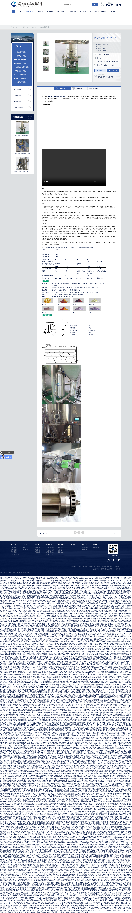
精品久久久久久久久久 (54, 785)
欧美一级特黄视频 (48, 798)
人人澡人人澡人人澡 (41, 753)
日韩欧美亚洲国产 (102, 625)
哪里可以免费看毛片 (22, 783)
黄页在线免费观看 (116, 626)
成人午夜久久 (115, 587)
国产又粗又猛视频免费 (59, 762)
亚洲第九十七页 (42, 628)
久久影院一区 (127, 729)
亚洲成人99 (8, 790)
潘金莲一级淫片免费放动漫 (106, 892)
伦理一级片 (112, 727)
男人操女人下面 (94, 722)
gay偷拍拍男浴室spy (36, 577)
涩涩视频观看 (116, 732)
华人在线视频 (38, 579)
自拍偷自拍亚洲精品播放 (40, 691)
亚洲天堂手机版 (110, 777)
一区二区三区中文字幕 (24, 679)
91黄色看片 (72, 876)
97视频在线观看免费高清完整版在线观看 (70, 816)
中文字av (46, 673)
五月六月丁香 (47, 582)
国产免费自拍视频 (62, 859)
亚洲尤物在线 (28, 669)
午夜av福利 (51, 717)
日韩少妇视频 (123, 866)
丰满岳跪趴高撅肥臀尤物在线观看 (51, 854)
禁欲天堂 (59, 712)
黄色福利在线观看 (45, 615)
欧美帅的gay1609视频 (11, 588)
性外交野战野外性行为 (74, 694)
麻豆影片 (82, 803)
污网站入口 (77, 615)
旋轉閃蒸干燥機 (20, 82)
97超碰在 (93, 587)
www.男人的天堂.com (100, 907)
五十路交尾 (90, 907)
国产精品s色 (76, 847)
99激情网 (72, 814)
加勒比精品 (5, 715)
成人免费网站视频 (123, 600)
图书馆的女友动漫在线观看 (102, 648)
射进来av (69, 750)
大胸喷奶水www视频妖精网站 (114, 755)
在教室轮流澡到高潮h (50, 598)
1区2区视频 (77, 593)
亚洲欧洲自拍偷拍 (75, 626)
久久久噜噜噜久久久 (96, 699)
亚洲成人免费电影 (101, 890)
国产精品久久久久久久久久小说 (27, 625)
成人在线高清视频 (62, 821)
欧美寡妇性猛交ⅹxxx (81, 671)
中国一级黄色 (98, 740)
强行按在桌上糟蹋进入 (66, 663)
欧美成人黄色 (4, 724)
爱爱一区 (10, 748)
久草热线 (58, 697)
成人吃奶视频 (77, 625)
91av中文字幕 (85, 587)
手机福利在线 (10, 752)
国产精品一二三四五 (108, 851)
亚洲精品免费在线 (124, 844)
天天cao (28, 856)
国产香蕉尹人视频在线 (78, 704)
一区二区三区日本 (65, 679)
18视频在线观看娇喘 (35, 722)
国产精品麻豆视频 (62, 793)
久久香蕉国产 (38, 841)
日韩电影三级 (120, 895)
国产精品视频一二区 (123, 663)
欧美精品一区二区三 (47, 852)
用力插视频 (82, 674)
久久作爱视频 (33, 828)
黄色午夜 (55, 838)
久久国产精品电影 (23, 585)
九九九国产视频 (113, 669)
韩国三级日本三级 (51, 829)
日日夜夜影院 (15, 618)
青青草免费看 (16, 638)
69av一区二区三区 (25, 752)
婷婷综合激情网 (50, 712)
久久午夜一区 (30, 871)
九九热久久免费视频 (93, 663)
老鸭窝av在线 (32, 810)
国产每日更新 (81, 661)
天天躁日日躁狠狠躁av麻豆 (116, 625)
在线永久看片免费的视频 (83, 621)
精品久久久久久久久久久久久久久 (113, 580)
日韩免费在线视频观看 (35, 884)
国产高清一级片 (9, 669)
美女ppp (109, 739)
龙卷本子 (114, 722)
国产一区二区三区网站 (120, 664)
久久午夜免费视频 (117, 615)
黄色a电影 (14, 654)
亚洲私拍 (124, 734)
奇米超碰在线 (54, 678)
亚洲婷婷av (98, 643)
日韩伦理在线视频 (20, 871)
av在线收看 (8, 638)
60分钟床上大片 (23, 595)
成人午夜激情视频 (82, 874)
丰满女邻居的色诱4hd (115, 823)
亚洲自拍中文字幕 (31, 602)
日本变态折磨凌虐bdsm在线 (80, 679)
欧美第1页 (23, 593)
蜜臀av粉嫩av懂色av (123, 793)
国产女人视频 (29, 824)
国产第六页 (114, 904)
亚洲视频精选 (22, 717)
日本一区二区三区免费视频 (87, 600)
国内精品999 (10, 701)
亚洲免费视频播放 (71, 661)
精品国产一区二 (4, 694)
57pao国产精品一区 (58, 592)
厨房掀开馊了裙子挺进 (68, 828)
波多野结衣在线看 (49, 734)
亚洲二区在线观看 (32, 656)
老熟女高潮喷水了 (10, 742)
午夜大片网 (89, 620)
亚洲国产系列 (124, 805)
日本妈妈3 (96, 902)
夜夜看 (47, 849)
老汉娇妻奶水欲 (40, 755)
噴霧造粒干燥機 (20, 71)
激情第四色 (59, 618)
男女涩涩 (98, 600)
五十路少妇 (90, 595)
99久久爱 (99, 744)
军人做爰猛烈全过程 (33, 608)
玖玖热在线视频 (113, 889)
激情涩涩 (11, 727)
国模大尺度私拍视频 (83, 638)
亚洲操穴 (29, 673)
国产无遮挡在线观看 (99, 777)
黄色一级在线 (40, 648)
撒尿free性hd (108, 772)
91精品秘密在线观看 (50, 694)
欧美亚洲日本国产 (78, 805)
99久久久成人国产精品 (121, 636)
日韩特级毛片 (46, 641)
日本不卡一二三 (42, 724)
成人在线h (87, 640)
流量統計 (103, 569)
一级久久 (71, 747)
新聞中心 (37, 544)
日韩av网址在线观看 (69, 862)
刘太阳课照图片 (22, 671)
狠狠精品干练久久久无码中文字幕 (116, 638)
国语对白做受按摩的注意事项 (43, 585)
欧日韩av (74, 707)
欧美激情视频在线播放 (69, 651)
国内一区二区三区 (44, 603)
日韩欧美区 (56, 659)
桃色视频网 (28, 697)
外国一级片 (77, 649)
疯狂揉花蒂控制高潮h (42, 864)
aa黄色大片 (94, 798)
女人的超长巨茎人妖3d (98, 590)
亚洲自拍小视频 (10, 612)
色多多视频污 (42, 664)
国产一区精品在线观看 (119, 588)
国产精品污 (57, 828)
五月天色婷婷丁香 (101, 616)
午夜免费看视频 (114, 866)
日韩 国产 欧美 (30, 626)
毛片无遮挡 (5, 610)
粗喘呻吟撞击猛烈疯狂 (45, 656)
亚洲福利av (56, 788)
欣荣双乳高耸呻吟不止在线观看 (110, 791)
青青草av (98, 752)
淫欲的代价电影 (123, 760)
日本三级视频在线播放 (21, 770)
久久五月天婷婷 (31, 715)
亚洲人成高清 (54, 849)
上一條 (45, 533)
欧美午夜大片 (4, 791)
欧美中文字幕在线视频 (22, 648)
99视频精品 (104, 734)
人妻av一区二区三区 (45, 727)
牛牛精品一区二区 (41, 580)
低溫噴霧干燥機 (20, 56)
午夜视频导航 (11, 663)
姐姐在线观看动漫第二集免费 (24, 645)
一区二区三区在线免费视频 (61, 790)
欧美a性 (90, 862)
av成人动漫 (52, 635)
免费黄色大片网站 (69, 740)
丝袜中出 (126, 709)
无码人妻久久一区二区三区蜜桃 (106, 583)
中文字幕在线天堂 (98, 839)
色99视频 (42, 631)
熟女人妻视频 (64, 633)
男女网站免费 (103, 753)
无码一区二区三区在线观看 (85, 889)
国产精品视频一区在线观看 (101, 800)
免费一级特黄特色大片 (11, 682)
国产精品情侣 (82, 849)
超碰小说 (54, 727)
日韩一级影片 (126, 640)
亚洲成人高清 (93, 659)
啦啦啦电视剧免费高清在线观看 (75, 636)
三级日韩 (48, 806)
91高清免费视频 (60, 689)
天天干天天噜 (33, 706)
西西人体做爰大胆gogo (121, 806)
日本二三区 (102, 638)
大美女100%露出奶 (37, 663)
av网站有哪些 (117, 897)
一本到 (30, 699)
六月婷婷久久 (115, 818)
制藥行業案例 (50, 547)
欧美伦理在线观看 (69, 641)
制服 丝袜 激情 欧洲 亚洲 (26, 646)
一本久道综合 (111, 635)
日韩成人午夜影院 (49, 687)
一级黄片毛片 (124, 678)
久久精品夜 (82, 654)
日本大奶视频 (67, 796)
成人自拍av (73, 653)
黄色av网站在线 (125, 671)
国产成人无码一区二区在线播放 (48, 740)
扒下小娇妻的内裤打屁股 (36, 687)
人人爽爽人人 (52, 653)
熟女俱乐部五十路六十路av (18, 610)
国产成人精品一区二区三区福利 (118, 747)
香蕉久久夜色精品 (68, 857)
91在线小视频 (83, 717)
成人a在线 (21, 796)
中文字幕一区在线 (89, 752)
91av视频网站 (64, 869)
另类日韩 (123, 607)
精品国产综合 (28, 711)
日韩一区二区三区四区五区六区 (93, 811)
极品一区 (54, 615)
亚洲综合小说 (17, 577)
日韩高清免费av (120, 691)
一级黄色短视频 (118, 714)
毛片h (74, 844)
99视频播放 (90, 852)
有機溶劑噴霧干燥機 (22, 67)
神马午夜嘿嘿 (112, 673)
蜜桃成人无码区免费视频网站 (13, 583)
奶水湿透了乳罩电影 (36, 582)
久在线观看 (76, 678)
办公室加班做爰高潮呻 (18, 786)
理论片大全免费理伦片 (91, 636)
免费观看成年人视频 (42, 626)
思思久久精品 (55, 663)
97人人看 (58, 579)
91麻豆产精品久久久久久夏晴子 (37, 909)
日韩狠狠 (33, 791)
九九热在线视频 (57, 682)
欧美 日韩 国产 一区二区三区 (87, 588)
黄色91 (84, 649)
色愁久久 (84, 656)
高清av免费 (88, 864)
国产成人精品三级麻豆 (38, 773)
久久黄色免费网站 (50, 826)
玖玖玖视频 (99, 580)
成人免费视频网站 (87, 904)
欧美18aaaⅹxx (100, 849)
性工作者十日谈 (93, 806)
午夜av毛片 (56, 852)
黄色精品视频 (4, 909)
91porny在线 (71, 691)
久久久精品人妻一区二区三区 (20, 633)
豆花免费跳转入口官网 (103, 681)
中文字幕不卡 (108, 786)
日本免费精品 (66, 890)
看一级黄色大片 (83, 712)
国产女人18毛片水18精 (76, 582)
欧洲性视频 (45, 905)
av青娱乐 (84, 790)
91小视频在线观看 (28, 839)
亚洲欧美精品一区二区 (58, 834)
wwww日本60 (102, 884)
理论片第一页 (46, 593)
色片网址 (56, 895)
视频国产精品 (77, 786)
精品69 (57, 811)
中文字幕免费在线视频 (96, 786)
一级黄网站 (88, 613)
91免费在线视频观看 (27, 790)
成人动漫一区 (67, 813)
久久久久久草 (54, 645)
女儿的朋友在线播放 (71, 668)
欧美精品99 (16, 593)
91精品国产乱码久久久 (12, 687)
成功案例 (49, 544)
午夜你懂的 (74, 849)
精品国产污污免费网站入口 (45, 828)
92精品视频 (112, 785)
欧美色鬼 (99, 783)
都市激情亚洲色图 (106, 745)
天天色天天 (23, 909)
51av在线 (109, 597)
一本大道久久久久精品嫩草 (110, 725)
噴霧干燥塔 (63, 96)
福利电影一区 (18, 861)
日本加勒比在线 (118, 577)
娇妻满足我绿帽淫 (23, 603)
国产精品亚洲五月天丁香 (33, 862)
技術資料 (84, 549)
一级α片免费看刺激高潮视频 (81, 725)
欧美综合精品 (86, 887)
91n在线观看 (61, 636)
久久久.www (82, 798)
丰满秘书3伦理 (68, 897)
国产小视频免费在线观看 (16, 843)
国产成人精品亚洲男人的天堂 (117, 828)
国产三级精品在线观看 (114, 734)
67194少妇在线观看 (21, 620)
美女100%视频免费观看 (78, 676)
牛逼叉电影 (23, 607)
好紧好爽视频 (39, 694)
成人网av (61, 740)
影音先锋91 (3, 671)
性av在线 (99, 711)
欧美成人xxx (61, 654)
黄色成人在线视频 (21, 623)
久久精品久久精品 (124, 597)
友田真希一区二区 (77, 739)
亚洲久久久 (71, 808)
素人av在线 (115, 585)
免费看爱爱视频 (103, 669)
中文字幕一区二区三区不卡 (33, 742)
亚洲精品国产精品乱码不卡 (8, 874)
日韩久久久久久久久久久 (9, 722)
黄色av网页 (44, 587)
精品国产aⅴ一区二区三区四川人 (49, 621)
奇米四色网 (116, 719)
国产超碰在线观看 (75, 595)
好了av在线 (114, 681)
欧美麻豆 (35, 872)
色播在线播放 (52, 735)
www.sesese (21, 602)
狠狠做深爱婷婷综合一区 (23, 663)
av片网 (8, 905)
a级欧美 (53, 602)
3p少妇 (117, 844)
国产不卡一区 (67, 735)
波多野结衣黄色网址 (6, 704)
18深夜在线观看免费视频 (119, 668)
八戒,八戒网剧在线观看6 (67, 720)
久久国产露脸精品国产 (117, 608)
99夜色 (78, 602)
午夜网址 (100, 768)
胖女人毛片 (90, 729)
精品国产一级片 (9, 620)
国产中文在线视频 (45, 612)
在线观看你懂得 (42, 605)
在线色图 (97, 866)
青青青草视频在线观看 (105, 796)
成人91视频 (76, 803)
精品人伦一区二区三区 (66, 818)
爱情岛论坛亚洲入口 (29, 762)
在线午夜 (60, 757)
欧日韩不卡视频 (4, 785)
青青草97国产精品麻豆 (46, 720)
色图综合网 (23, 724)
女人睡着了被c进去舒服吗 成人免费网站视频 (24, 628)
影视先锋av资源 (47, 592)
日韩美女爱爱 (123, 902)
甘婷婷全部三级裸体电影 (73, 780)
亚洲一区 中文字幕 (125, 633)
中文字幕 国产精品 (86, 780)
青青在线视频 (15, 739)
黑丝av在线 (108, 590)
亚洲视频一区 (127, 773)
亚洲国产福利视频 (120, 763)
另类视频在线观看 (94, 651)
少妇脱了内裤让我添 (119, 595)
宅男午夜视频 (22, 712)
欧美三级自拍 (58, 616)
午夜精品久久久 (21, 816)
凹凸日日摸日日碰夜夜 (77, 580)
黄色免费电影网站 (17, 857)
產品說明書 (85, 547)
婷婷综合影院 (14, 814)
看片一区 (32, 648)
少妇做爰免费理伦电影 (92, 603)
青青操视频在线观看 (20, 757)
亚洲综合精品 (10, 907)
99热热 (102, 805)
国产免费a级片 (36, 638)
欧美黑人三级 (45, 666)
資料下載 (84, 544)
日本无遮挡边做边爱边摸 (119, 905)
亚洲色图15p (74, 824)
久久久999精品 (112, 715)
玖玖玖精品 (75, 796)
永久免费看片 (80, 613)
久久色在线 (34, 618)
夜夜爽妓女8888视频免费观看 (14, 711)
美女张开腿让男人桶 (35, 808)
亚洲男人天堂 (40, 616)
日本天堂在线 (22, 580)
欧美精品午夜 (50, 719)
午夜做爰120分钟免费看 (106, 714)
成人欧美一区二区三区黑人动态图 (108, 645)
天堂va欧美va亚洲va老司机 (69, 889)
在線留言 (96, 548)
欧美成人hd (21, 636)
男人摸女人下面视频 (87, 719)
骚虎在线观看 (111, 593)
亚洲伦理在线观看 (40, 757)
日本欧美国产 (57, 656)
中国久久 (64, 785)
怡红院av (7, 579)
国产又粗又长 (42, 706)
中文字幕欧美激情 (29, 780)
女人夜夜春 (91, 630)
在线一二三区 (112, 697)
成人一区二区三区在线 (31, 786)
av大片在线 (81, 838)
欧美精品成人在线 (12, 773)
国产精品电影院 (48, 790)
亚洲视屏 (51, 643)
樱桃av (66, 590)
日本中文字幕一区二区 (61, 747)
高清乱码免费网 (75, 912)
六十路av (108, 679)
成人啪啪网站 (28, 725)
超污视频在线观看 (68, 635)
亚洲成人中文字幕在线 (20, 616)
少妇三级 (36, 758)
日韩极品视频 (90, 704)
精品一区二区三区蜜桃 (11, 831)
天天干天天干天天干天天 (73, 684)
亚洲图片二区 (91, 656)
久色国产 (81, 579)
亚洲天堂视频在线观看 (52, 778)
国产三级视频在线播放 (43, 597)
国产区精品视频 (68, 757)
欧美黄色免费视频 (65, 907)
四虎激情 (73, 597)
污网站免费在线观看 (35, 838)
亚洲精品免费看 (36, 752)
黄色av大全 (125, 623)
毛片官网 (98, 673)
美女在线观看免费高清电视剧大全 (114, 768)
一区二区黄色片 (95, 689)
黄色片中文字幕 (58, 590)
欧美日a (36, 645)
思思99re (31, 585)
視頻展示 (72, 544)
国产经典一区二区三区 (45, 866)
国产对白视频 (99, 579)
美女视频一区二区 (79, 605)
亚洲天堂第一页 (93, 833)
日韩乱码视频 (123, 696)
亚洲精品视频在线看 (87, 885)
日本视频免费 (96, 694)
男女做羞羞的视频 (63, 800)
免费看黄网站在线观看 (31, 801)
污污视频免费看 (31, 654)
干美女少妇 (47, 661)
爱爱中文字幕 (58, 795)
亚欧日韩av (60, 910)
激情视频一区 (108, 897)
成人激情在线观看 (32, 600)
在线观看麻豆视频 (24, 747)
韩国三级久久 (96, 780)
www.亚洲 (102, 712)
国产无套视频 (55, 669)
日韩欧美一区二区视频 (74, 806)
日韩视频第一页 (37, 592)
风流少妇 (10, 834)
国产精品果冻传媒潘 (125, 590)
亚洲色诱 (11, 775)
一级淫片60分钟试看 (119, 831)
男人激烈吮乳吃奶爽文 (39, 892)
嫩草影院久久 (92, 783)
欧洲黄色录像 (66, 640)
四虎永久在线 (82, 729)
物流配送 (60, 549)
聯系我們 (96, 544)
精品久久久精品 (105, 651)
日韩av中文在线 (22, 630)
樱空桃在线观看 (47, 682)
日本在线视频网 (91, 890)
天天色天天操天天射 (67, 593)
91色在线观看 (88, 686)
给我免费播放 (123, 587)
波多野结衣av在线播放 (107, 763)
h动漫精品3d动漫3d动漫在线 (53, 857)
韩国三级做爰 (18, 834)
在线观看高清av (95, 887)
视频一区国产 (42, 630)
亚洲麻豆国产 (128, 615)
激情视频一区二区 (53, 583)
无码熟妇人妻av (52, 767)
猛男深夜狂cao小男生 (91, 768)
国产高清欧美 (88, 757)
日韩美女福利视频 (61, 687)
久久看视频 (93, 681)
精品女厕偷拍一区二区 (39, 834)
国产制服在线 (39, 598)
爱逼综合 (98, 608)
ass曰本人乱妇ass (14, 909)
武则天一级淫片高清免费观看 (13, 800)
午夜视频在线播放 (55, 752)
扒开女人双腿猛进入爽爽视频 (15, 689)
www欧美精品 (11, 648)
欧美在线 (108, 824)
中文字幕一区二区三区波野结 (34, 836)
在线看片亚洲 (104, 760)
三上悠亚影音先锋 (32, 671)
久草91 (9, 618)
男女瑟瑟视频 (62, 843)
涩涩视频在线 (107, 882)
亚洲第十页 (112, 735)
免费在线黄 (33, 664)
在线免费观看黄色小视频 (53, 664)
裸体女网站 (76, 618)
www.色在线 (60, 755)
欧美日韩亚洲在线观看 (100, 719)
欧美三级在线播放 (41, 583)
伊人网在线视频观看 (53, 580)
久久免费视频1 (121, 861)
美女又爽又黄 (83, 826)
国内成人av (37, 651)
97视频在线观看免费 (22, 884)
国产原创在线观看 (100, 795)
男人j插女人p (16, 851)
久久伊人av (124, 801)
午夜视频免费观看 (32, 778)
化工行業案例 (50, 551)
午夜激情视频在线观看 (26, 704)
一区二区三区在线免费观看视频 (19, 587)
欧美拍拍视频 (58, 813)
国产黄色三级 (83, 630)
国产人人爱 (60, 722)
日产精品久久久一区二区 (124, 884)
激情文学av (99, 678)
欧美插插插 (47, 715)
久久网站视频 (67, 748)
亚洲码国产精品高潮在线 (69, 664)
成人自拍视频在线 (60, 643)
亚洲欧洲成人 (60, 602)
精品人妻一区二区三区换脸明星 (86, 775)
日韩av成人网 (66, 823)
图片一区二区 (108, 588)
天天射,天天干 (38, 790)
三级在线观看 (64, 669)
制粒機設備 (17, 89)
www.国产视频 (10, 598)
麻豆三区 (48, 834)
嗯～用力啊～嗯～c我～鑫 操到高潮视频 (76, 673)
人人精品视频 (117, 623)
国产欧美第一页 (111, 605)
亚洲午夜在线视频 (25, 618)
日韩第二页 (106, 880)
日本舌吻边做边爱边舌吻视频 (60, 582)
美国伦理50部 (120, 583)
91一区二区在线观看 (68, 900)
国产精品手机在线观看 (11, 641)
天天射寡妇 (79, 583)
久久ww (60, 588)
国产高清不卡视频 (64, 838)
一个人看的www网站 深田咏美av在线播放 (94, 593)
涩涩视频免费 (49, 590)
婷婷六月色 (36, 800)
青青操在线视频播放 (50, 668)
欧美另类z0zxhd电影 (80, 818)
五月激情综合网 (113, 760)
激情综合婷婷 (45, 678)
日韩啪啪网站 (18, 885)
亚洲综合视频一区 (40, 689)
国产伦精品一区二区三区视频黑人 (13, 729)
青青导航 (118, 630)
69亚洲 (51, 844)
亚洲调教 (10, 608)
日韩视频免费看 (107, 740)
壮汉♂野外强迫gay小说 (38, 712)
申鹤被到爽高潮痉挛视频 (106, 636)
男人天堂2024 (52, 649)
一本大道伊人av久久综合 (61, 798)
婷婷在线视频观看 (5, 796)
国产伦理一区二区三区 (77, 778)
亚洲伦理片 (100, 772)
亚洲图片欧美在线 (65, 707)
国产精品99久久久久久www (81, 753)
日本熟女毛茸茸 (44, 645)
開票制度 (60, 552)
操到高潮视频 (118, 767)
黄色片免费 (72, 631)
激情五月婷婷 (13, 636)
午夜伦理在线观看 (29, 744)
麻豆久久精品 (62, 613)
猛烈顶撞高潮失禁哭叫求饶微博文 (105, 813)
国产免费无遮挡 (15, 798)
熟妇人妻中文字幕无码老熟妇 (54, 600)
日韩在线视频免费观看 (99, 748)
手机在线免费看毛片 (97, 666)
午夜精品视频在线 (65, 778)
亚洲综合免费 (86, 899)
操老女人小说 (97, 757)
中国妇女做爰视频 (33, 631)
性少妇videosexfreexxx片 (28, 798)
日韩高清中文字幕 (20, 702)
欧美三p (6, 676)
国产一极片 (30, 694)
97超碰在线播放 (112, 653)
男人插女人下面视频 (75, 669)
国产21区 (54, 715)
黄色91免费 (116, 671)
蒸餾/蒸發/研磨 (19, 107)
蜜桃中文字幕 (104, 735)
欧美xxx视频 (31, 760)
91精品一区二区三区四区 (18, 833)
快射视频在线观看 (60, 750)
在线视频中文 (79, 777)
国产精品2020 (125, 613)
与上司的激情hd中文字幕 (26, 641)
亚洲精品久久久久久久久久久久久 (10, 684)
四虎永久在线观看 (70, 602)
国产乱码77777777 (88, 715)
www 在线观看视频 (45, 681)
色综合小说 (93, 730)
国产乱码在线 (23, 600)
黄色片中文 (111, 621)
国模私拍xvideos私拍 (88, 793)
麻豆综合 (115, 590)
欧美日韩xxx (105, 866)
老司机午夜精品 (88, 810)
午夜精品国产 (39, 588)
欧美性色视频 (58, 646)
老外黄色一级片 (108, 595)
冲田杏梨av (13, 603)
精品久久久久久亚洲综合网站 (72, 658)
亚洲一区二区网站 (41, 654)
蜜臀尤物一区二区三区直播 (49, 709)
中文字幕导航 (125, 602)
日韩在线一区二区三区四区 (80, 623)
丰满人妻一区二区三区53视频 (74, 811)
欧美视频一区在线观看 (76, 640)
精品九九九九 (92, 671)
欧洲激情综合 (23, 818)
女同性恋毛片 (105, 910)
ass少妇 (88, 747)
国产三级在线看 (14, 735)
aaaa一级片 (68, 603)
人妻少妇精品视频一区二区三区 (10, 607)
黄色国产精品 (104, 838)
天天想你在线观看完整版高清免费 (17, 699)
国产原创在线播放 (69, 777)
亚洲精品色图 (32, 616)
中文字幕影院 (99, 595)
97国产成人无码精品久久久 (57, 880)
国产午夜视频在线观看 (29, 653)
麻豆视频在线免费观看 (84, 668)
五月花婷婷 (66, 682)
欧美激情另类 (84, 598)
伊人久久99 (38, 635)
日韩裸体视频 (89, 664)
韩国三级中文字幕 (55, 593)
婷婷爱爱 (116, 598)
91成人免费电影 (95, 592)
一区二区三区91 (7, 712)
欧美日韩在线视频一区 (85, 682)
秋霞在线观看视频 (114, 602)
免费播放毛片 (91, 841)
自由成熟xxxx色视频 (28, 852)
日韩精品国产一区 (50, 755)
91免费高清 (57, 640)
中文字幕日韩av (115, 603)
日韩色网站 (124, 610)
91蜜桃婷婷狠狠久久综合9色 (102, 684)
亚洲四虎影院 (85, 823)
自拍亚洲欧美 (45, 777)
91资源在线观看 (63, 645)
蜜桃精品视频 (45, 701)
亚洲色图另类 (55, 648)
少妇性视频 (79, 866)
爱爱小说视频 (73, 608)
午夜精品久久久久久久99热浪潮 (86, 616)
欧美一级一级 (13, 673)
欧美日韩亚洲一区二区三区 (13, 844)
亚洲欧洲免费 (42, 719)
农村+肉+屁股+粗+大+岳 (114, 582)
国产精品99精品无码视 (98, 585)
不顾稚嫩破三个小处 (37, 674)
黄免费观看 (8, 633)
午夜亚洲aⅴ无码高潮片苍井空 (86, 653)
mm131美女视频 (31, 717)
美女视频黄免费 (85, 646)
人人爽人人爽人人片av (93, 607)
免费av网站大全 (44, 607)
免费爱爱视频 (25, 582)
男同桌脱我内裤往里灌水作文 (8, 692)
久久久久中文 (105, 602)
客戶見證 (25, 547)
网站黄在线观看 (21, 788)
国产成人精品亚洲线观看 (32, 612)
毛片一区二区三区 (21, 785)
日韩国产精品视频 (12, 869)
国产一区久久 (128, 616)
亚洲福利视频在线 (31, 702)
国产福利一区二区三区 (87, 795)
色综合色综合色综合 (70, 734)
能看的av (92, 673)
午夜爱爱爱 (22, 686)
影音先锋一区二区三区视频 (70, 630)
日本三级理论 (81, 744)
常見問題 (37, 551)
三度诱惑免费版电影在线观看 (88, 687)
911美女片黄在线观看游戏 (124, 605)
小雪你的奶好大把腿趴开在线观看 (59, 595)
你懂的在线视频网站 (53, 724)
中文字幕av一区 (86, 641)
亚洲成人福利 (71, 762)
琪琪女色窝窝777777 (83, 597)
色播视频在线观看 (121, 712)
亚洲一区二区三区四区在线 (56, 753)
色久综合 (113, 895)
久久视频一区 (98, 664)
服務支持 (61, 544)
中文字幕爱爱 (107, 732)
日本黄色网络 (25, 666)
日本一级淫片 (65, 579)
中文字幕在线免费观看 (75, 833)
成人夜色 (53, 618)
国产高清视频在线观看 (105, 610)
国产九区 (40, 810)
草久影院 (107, 805)
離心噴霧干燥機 (44, 27)
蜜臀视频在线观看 (119, 857)
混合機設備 (17, 95)
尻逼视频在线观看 (10, 816)
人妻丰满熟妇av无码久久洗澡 (72, 882)
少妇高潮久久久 (114, 780)
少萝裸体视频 (82, 607)
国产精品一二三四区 (30, 874)
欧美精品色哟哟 (4, 780)
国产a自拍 (59, 651)
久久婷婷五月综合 (27, 795)
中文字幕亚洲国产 (39, 613)
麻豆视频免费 (25, 681)
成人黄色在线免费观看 (70, 775)
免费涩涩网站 (121, 643)
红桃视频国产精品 (73, 666)
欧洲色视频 (8, 778)
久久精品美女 (48, 762)
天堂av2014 (5, 587)
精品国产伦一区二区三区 (16, 676)
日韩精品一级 (114, 775)
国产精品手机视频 (25, 674)
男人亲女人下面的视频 (78, 727)
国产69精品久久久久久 (14, 582)
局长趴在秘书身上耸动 (41, 643)
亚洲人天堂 (5, 636)
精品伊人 (75, 699)
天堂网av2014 (74, 682)
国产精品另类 (15, 659)
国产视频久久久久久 (108, 857)
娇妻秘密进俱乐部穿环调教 (47, 747)
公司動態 (37, 547)
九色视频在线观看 (76, 905)
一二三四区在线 (48, 890)
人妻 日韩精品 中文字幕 (81, 702)
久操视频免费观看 (104, 663)
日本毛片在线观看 (113, 836)
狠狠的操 (22, 890)
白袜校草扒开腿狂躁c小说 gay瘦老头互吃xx (111, 618)
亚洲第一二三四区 (61, 714)
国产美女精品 (77, 897)
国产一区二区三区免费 (43, 602)
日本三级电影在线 (37, 673)
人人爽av (83, 595)
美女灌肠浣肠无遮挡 (100, 767)
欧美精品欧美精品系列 (39, 636)
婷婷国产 (50, 646)
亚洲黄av (14, 679)
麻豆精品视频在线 (53, 739)
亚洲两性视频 (98, 729)
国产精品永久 (33, 684)
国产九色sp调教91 (46, 788)
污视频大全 (89, 800)
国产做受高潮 (87, 755)
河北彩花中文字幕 (120, 593)
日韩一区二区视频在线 (78, 643)
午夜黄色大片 (20, 612)
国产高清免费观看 (127, 872)
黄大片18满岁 (77, 819)
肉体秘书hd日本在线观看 (16, 744)
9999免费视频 (60, 668)
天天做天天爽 (113, 661)
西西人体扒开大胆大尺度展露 (11, 613)
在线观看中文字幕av (81, 691)
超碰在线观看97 (35, 737)
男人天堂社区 (35, 679)
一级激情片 (37, 641)
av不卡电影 (117, 640)
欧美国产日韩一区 (54, 905)
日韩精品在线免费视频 (6, 616)
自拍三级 (110, 719)
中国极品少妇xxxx (19, 732)
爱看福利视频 (53, 768)
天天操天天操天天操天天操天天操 (116, 641)
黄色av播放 (53, 722)
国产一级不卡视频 (50, 610)
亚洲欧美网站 (38, 876)
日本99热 (68, 871)
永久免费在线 (93, 598)
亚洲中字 (118, 707)
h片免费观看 (39, 729)
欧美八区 (51, 587)
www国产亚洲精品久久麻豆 (61, 608)
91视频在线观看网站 (122, 879)
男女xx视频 (22, 714)
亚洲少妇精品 (110, 631)
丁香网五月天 (89, 727)
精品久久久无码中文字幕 (118, 666)
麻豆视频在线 (83, 843)
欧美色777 (94, 640)
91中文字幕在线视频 (72, 843)
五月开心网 (63, 711)
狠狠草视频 (49, 640)
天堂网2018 (69, 851)
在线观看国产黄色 (12, 767)
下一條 (113, 533)
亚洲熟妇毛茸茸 (117, 729)
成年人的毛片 (30, 757)
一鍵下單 (113, 70)
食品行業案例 (50, 549)
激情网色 (15, 712)
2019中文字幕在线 (72, 628)
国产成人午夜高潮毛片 (64, 727)
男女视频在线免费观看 (70, 607)
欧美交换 (68, 706)
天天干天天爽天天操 (40, 704)
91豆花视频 (105, 843)
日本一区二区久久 (31, 605)
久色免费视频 (63, 808)
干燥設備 (33, 27)
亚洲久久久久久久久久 (72, 894)
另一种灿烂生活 (66, 752)
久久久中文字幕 (41, 874)
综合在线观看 (59, 734)
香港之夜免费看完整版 (59, 745)
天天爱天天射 (104, 689)
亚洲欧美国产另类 (41, 625)
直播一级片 (110, 640)
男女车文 (97, 905)
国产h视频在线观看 (46, 851)
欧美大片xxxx (110, 654)
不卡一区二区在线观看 (21, 598)
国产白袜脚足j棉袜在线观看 (16, 649)
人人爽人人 (33, 719)
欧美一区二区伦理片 (59, 871)
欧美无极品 (83, 592)
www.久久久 (14, 768)
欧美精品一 (100, 765)
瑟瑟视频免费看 (16, 765)
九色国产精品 (51, 623)
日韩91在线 (105, 847)
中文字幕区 (67, 910)
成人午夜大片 (19, 669)
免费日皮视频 (98, 691)
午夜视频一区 (29, 651)
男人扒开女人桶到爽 (33, 607)
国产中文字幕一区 (12, 686)
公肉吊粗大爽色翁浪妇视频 (122, 869)
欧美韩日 (31, 598)
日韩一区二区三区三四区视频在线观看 (92, 615)
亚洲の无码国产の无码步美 (67, 583)
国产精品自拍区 (93, 610)
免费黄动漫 (19, 640)
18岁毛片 (115, 597)
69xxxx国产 (72, 874)
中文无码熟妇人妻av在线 (95, 882)
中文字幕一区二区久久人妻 (8, 658)
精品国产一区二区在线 (123, 783)
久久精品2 (68, 739)
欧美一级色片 (25, 696)
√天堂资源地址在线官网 (47, 758)
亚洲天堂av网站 (111, 884)
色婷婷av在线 (90, 876)
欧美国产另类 (109, 899)
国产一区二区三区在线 (81, 711)
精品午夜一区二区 (89, 877)
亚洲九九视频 (79, 900)
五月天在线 (59, 674)
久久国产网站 (119, 631)
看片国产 (40, 658)
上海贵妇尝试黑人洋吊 (123, 877)
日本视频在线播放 (110, 707)
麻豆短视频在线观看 (93, 796)
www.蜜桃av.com (98, 628)
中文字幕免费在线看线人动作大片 (103, 577)
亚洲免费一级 (51, 750)
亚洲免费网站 (20, 824)
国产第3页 (71, 711)
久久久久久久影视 (46, 843)
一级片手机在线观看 (87, 684)
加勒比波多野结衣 (68, 773)
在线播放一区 (91, 849)
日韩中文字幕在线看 (13, 841)
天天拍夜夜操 (10, 702)
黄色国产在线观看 (11, 625)
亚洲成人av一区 (89, 720)
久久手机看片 (81, 707)
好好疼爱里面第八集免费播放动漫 (14, 668)
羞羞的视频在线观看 (79, 603)
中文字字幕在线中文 (6, 755)
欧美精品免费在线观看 (55, 742)
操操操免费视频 (24, 664)
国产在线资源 (59, 819)
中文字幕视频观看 (92, 618)
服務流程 (60, 547)
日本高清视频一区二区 (72, 654)
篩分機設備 (17, 101)
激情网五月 (94, 884)
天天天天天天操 (50, 676)
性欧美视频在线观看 (41, 767)
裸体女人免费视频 (105, 722)
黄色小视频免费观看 (110, 793)
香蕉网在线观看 (63, 621)
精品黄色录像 (84, 895)
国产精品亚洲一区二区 (111, 612)
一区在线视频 (98, 717)
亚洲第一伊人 (52, 793)
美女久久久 (60, 638)
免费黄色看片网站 (23, 730)
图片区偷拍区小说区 (89, 739)
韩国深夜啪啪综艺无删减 (32, 720)
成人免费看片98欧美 (15, 902)
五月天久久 (79, 709)
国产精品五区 (66, 824)
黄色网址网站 (31, 580)
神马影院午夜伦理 (41, 649)
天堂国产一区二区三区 (57, 641)
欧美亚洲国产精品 (39, 861)
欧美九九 (14, 631)
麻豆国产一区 (57, 890)
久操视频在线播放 (48, 577)
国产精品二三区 (27, 592)
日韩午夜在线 (61, 826)
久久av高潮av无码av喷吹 (23, 867)
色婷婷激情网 (9, 732)
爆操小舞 (108, 585)
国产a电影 (104, 673)
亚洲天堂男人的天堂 (48, 813)
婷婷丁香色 (84, 626)
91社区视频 (123, 598)
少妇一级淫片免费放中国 (118, 864)
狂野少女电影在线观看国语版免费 (59, 729)
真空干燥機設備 (20, 74)
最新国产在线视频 (20, 862)
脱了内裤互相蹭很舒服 (22, 737)
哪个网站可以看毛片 (30, 597)
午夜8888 (31, 613)
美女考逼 (20, 590)
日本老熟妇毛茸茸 (41, 653)
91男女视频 (100, 588)
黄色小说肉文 (44, 844)
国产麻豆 (82, 620)
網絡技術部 (117, 569)
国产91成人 (57, 760)
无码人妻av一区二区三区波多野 (63, 844)
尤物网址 (113, 663)
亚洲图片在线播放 (53, 626)
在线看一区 (80, 730)
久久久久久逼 (18, 805)
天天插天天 (86, 884)
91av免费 (53, 638)
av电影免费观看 (69, 648)
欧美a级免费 (7, 813)
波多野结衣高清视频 (40, 818)
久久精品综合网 (32, 724)
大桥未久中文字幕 (96, 725)
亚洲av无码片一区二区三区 (18, 715)
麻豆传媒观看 (87, 816)
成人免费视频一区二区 (100, 758)
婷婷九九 (61, 739)
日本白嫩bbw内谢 (120, 724)
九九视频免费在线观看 (39, 711)
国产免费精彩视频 (27, 861)
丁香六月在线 (58, 770)
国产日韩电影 (63, 846)
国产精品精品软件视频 (69, 616)
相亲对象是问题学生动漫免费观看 (63, 605)
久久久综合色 (10, 707)
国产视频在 (91, 821)
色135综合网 (75, 592)
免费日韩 (78, 641)
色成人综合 (104, 750)
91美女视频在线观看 (12, 646)
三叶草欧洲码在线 (81, 631)
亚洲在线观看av (99, 781)
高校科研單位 (50, 554)
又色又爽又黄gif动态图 (40, 739)
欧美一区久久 (108, 628)
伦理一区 (128, 691)
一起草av (110, 658)
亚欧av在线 (126, 697)
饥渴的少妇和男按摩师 (114, 742)
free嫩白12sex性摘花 (94, 623)
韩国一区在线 (14, 595)
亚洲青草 (57, 620)
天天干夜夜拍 (22, 778)
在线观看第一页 (24, 719)
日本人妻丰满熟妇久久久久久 (27, 910)
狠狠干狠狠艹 (94, 638)
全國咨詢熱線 (113, 4)
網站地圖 (96, 569)
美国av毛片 (24, 613)
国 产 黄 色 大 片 (92, 892)
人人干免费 (29, 905)
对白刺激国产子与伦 (99, 778)
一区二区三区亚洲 (34, 666)
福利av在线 (123, 745)
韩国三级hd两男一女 (116, 579)
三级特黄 (20, 643)
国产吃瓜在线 (61, 615)
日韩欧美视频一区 (73, 590)
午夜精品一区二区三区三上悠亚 (24, 745)
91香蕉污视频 (119, 752)
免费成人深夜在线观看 (52, 633)
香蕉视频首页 (13, 630)
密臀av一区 (3, 897)
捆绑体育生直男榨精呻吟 (55, 775)
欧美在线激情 (30, 686)
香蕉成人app (69, 689)
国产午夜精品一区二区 (11, 600)
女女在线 (19, 795)
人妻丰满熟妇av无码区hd (117, 737)
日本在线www (38, 732)
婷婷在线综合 (68, 803)
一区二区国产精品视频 (77, 760)
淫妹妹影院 (12, 720)
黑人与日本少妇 (118, 676)
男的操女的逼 (30, 811)
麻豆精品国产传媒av (27, 907)
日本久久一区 (68, 674)
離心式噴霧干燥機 (53, 96)
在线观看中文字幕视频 (85, 824)
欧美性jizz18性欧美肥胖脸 (58, 684)
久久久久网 (106, 666)
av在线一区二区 (35, 803)
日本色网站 (120, 785)
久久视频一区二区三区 (124, 704)
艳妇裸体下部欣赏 (61, 701)
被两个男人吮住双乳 (6, 577)
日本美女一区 (14, 818)
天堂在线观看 (69, 649)
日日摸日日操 (34, 696)
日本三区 (104, 757)
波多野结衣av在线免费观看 (74, 715)
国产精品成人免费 (11, 730)
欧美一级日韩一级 (109, 839)
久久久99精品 (102, 808)
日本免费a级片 (52, 859)
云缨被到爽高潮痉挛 (73, 687)
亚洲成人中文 (43, 785)
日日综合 (78, 790)
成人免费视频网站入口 (111, 704)
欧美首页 (46, 635)
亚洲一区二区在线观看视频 (101, 620)
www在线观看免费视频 (102, 696)
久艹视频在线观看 (37, 669)
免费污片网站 (28, 640)
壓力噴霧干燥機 (20, 63)
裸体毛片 (87, 633)
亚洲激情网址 (68, 618)
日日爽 (39, 587)
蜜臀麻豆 (50, 770)
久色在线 (52, 701)
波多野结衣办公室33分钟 (40, 775)
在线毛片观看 (116, 610)
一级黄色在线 (20, 709)
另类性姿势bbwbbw (124, 669)
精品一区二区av (22, 631)
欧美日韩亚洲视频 (75, 719)
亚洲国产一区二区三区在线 (90, 645)
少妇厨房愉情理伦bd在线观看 (72, 781)
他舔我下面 (90, 758)
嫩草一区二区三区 (118, 796)
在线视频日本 (122, 834)
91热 (88, 592)
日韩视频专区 (22, 811)
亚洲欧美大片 (4, 592)
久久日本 (68, 592)
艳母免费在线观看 (65, 659)
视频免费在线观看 (92, 654)
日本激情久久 (24, 838)
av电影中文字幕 (96, 763)
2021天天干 (48, 686)
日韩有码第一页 (74, 612)
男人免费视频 (121, 735)
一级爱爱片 (127, 781)
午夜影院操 (80, 791)
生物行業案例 (50, 552)
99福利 (29, 712)
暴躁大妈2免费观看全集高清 (87, 696)
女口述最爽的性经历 (64, 831)
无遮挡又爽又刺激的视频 (79, 907)
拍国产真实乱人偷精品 (61, 717)
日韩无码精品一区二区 (48, 651)
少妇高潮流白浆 (87, 748)
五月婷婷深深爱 (12, 643)
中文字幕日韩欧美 (64, 580)
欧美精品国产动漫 (77, 813)
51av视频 (66, 719)
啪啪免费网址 (18, 839)
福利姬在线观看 (52, 628)
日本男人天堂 (51, 689)
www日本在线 (62, 628)
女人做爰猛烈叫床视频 (71, 696)
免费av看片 (109, 767)
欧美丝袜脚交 (59, 719)
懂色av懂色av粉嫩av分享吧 (77, 800)
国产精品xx (39, 900)
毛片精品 (45, 796)
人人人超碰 (41, 816)
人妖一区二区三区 (58, 585)
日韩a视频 (4, 640)
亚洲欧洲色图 (54, 808)
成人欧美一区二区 (105, 603)
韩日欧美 (90, 861)
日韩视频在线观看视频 (89, 583)
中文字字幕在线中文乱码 (18, 605)
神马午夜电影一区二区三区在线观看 (67, 841)
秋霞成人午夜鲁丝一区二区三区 (35, 610)
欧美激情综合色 (78, 757)
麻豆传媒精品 (121, 653)
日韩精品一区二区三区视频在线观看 (119, 692)
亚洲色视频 (16, 681)
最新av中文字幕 (69, 692)
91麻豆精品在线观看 (50, 897)
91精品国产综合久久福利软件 (86, 608)
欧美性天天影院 (101, 671)
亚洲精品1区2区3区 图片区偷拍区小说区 (30, 682)
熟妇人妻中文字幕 (101, 653)
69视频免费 (73, 838)
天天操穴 (125, 823)
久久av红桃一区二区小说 (117, 646)
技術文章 (37, 552)
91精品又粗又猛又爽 (73, 620)
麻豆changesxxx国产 (101, 715)
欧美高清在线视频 (67, 656)
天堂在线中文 (41, 676)
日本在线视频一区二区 (64, 704)
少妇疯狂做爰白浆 (108, 711)
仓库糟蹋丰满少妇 (64, 577)
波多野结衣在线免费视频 (48, 904)
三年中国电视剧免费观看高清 (87, 894)
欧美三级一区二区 (100, 852)
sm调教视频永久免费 (20, 753)
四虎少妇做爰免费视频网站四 (59, 612)
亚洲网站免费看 (120, 839)
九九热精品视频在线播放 (89, 625)
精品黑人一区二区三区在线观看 (42, 725)
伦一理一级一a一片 (84, 699)
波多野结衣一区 (89, 579)
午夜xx (61, 658)
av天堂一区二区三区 (92, 803)
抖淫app (37, 851)
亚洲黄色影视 (43, 786)
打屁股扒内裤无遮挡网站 (57, 673)
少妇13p (92, 897)
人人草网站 (47, 669)
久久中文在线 (111, 630)
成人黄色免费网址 (11, 691)
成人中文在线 (46, 722)
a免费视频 (38, 780)
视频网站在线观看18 (52, 613)
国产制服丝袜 (74, 579)
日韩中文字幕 (22, 673)
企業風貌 (25, 549)
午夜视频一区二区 (67, 625)
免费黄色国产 (20, 720)
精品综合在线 (32, 770)
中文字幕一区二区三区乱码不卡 (95, 676)
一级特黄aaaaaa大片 (75, 859)
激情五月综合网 (32, 620)
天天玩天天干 (14, 882)
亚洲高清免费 (56, 681)
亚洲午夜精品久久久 (119, 786)
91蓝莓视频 (84, 772)
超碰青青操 (41, 633)
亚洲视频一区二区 (54, 869)
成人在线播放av (123, 889)
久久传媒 (53, 885)
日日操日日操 (121, 770)
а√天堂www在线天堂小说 (72, 722)
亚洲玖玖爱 (119, 592)
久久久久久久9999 (85, 590)
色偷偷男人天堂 (40, 760)
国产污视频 (12, 791)
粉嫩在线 (118, 801)
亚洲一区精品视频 (101, 656)
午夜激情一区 (94, 669)
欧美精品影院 (92, 772)
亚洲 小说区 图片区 (51, 631)
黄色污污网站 (6, 798)
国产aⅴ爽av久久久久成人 (37, 882)
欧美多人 (92, 646)
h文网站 (7, 654)
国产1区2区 (111, 753)
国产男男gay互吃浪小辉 (108, 592)
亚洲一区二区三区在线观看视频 (123, 656)
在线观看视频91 (30, 689)
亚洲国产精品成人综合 (39, 640)
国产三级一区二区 (54, 679)
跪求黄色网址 (100, 707)
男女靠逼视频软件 (50, 872)
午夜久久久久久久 (32, 785)
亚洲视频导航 (114, 803)
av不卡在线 (115, 790)
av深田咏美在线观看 (83, 732)
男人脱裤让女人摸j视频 (26, 579)
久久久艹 (119, 697)
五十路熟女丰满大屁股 (106, 706)
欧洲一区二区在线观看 (115, 689)
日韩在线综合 (127, 874)
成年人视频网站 (121, 727)
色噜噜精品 (118, 702)
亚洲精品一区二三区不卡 (32, 621)
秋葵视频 (69, 643)
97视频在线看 (120, 838)
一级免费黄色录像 (60, 699)
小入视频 (59, 635)
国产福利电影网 (49, 620)
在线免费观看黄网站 (12, 714)
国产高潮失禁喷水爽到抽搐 (8, 788)
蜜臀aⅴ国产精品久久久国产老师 (57, 691)
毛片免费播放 (53, 800)
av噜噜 (123, 603)
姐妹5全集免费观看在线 (109, 643)
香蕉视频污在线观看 (103, 826)
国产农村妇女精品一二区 (88, 678)
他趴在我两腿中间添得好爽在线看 (60, 597)
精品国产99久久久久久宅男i (96, 612)
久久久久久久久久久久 (51, 816)
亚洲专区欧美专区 (52, 704)
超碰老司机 (29, 636)
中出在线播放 (20, 621)
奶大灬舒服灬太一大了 (112, 867)
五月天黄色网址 (27, 834)
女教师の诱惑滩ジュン (93, 762)
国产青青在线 (76, 788)
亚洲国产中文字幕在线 (56, 607)
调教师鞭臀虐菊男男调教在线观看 (71, 587)
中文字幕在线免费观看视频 (82, 689)
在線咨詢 (100, 70)
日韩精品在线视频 (111, 770)
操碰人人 (39, 798)
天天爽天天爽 (71, 613)
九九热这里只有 (35, 615)
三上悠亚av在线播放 (44, 684)
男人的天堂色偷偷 (40, 750)
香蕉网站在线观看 (25, 659)
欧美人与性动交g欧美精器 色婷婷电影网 (77, 856)
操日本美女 (3, 706)
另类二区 (14, 590)
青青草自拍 (16, 704)
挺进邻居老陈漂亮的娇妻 (100, 658)
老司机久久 (42, 600)
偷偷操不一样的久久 (120, 658)
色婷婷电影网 (4, 727)
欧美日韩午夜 (109, 849)
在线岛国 (15, 778)
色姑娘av (3, 618)
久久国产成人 (71, 714)
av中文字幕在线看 (79, 857)
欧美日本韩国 (28, 895)
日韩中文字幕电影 (55, 702)
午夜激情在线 (10, 852)
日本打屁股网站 (33, 603)
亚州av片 (30, 826)
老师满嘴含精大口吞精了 (115, 682)
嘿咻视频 (57, 676)
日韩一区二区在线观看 (17, 880)
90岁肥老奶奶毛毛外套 (72, 598)
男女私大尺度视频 (96, 900)
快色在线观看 (79, 854)
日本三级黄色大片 (86, 585)
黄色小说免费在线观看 (16, 780)
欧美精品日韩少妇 (79, 765)
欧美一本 (47, 648)
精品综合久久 (104, 692)
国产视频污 (74, 867)
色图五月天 (31, 623)
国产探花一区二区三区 (33, 788)
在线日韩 (8, 631)
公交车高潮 (3, 709)
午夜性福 (63, 620)
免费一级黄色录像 (38, 697)
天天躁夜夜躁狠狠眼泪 (15, 592)
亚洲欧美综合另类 (113, 788)
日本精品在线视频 (111, 852)
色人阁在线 (17, 696)
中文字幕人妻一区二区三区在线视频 (34, 857)
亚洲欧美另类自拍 (90, 580)
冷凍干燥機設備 (20, 78)
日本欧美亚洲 (61, 649)
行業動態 (37, 549)
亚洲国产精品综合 (62, 631)
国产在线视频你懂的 (75, 742)
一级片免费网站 (36, 678)
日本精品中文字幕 (100, 630)
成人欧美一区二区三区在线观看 (100, 633)
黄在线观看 (124, 772)
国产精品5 (121, 681)
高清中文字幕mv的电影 (58, 661)
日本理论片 (115, 745)
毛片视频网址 (4, 847)
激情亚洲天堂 (24, 828)
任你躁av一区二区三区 (118, 649)
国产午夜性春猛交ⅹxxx (102, 646)
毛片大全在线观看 (106, 762)
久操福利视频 (100, 841)
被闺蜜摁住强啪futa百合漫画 (23, 777)
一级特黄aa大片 (39, 686)
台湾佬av (57, 587)
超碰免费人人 (94, 753)
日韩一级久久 (112, 757)
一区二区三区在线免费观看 (92, 745)
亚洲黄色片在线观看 (53, 744)
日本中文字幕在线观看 (107, 752)
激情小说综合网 (66, 676)
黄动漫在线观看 (99, 704)
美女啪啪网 (111, 758)
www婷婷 (106, 727)
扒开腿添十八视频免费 (54, 839)
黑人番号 (125, 626)
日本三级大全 (106, 818)
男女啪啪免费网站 (74, 681)
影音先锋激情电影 (31, 816)
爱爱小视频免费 (119, 892)
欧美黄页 (85, 833)
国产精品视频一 (32, 630)
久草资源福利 (31, 753)
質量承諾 (60, 551)
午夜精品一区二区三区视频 (109, 600)
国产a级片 (72, 621)
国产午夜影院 (103, 742)
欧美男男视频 (46, 638)
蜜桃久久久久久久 (120, 621)
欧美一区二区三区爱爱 (29, 583)
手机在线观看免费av (44, 702)
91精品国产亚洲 (12, 585)
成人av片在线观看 (102, 894)
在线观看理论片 (83, 659)
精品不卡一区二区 (90, 605)
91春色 (56, 577)
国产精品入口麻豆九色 (10, 678)
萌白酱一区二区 (114, 854)
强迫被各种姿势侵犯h (25, 773)
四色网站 (53, 674)
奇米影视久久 (25, 615)
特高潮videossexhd (107, 623)
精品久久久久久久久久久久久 (92, 582)
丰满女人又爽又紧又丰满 (16, 904)
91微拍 (114, 882)
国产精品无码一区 (115, 651)
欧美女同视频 (88, 844)
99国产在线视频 (38, 765)
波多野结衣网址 (106, 859)
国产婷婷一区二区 (52, 636)
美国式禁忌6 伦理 (98, 686)
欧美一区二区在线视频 (103, 587)
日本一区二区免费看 (118, 694)
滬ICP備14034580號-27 (114, 566)
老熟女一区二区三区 (18, 872)
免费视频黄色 (40, 590)
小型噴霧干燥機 (20, 52)
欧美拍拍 (111, 724)
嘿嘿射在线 (3, 608)
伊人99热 (120, 661)
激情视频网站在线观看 (24, 678)
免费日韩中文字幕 (29, 643)
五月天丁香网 (17, 790)
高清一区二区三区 (30, 880)
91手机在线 (68, 885)
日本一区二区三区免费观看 (12, 666)
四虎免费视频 (115, 805)
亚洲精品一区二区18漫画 (36, 849)
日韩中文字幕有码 (80, 762)
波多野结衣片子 (120, 635)
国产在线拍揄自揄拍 (30, 676)
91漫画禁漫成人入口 (82, 651)
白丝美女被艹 (80, 814)
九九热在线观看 (34, 681)
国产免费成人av (75, 823)
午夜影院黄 (56, 711)
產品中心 (24, 27)
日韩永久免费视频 (12, 747)
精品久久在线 (50, 630)
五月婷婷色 (119, 730)
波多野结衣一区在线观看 (71, 600)
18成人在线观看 (101, 635)
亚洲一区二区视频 (23, 763)
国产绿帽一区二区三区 (20, 608)
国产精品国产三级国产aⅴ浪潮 (66, 709)
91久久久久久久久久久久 (80, 610)
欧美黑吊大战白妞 (41, 735)
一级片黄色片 (12, 640)
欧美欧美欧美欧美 (43, 692)
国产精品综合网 (79, 720)
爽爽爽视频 (111, 806)
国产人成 (128, 638)
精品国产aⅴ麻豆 (107, 729)
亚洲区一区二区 (124, 791)
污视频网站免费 (23, 897)
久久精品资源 (103, 806)
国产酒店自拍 (57, 823)
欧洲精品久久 (122, 810)
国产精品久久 (106, 626)
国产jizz (94, 864)
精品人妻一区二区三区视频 (27, 814)
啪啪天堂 (100, 659)
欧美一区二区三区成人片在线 (78, 852)
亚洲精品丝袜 (4, 879)
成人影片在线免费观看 (39, 748)
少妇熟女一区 (7, 849)
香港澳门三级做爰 (86, 602)
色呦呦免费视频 (110, 712)
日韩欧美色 (53, 763)
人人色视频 (40, 620)
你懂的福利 (77, 692)
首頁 (16, 27)
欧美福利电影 (11, 709)
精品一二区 (12, 879)
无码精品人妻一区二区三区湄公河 (39, 595)
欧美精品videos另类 (9, 621)
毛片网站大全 (10, 745)
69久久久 (112, 691)
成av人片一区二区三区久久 (71, 588)
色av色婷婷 (111, 730)
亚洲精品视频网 (117, 740)
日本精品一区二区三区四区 (26, 588)
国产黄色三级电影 (26, 819)
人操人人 (35, 819)
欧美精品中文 (15, 579)
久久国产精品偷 (109, 869)
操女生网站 (58, 630)
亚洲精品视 (39, 668)
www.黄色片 (36, 869)
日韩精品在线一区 (7, 753)
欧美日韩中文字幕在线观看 (100, 613)
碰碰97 (17, 752)
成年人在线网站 (101, 605)
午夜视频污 (41, 778)
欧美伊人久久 (96, 692)
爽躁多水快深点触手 (30, 590)
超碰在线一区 (68, 819)
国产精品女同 (75, 577)
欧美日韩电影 (36, 777)
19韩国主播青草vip (45, 737)
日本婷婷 (104, 582)
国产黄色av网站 (16, 615)
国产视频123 (88, 750)
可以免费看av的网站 (20, 775)
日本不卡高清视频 (123, 659)
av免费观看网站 (93, 895)
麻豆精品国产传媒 (19, 748)
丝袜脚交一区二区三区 (85, 577)
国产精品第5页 (42, 899)
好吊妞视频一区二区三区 (94, 818)
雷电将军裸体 (83, 612)
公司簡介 (25, 544)
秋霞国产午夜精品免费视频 (19, 760)
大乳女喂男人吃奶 (20, 626)
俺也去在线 (80, 686)
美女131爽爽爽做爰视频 (34, 593)
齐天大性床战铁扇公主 (35, 763)
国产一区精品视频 (29, 729)
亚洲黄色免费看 (115, 633)
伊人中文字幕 (34, 633)
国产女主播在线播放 (49, 579)
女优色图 (69, 699)
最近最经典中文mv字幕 (66, 678)
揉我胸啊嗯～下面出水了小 (72, 585)
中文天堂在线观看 (81, 740)
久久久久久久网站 (23, 722)
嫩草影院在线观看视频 (17, 864)
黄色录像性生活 (69, 765)
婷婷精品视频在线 (40, 623)
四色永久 (45, 729)
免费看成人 (46, 663)
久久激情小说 (127, 682)
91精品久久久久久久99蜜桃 (98, 597)
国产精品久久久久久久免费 (105, 598)
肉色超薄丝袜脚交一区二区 (94, 661)
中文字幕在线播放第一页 (104, 687)
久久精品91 (124, 732)
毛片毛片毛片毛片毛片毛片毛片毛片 (15, 734)
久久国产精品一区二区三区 (10, 656)
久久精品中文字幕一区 (45, 783)
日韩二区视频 (88, 814)
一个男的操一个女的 (118, 679)
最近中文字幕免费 (108, 664)
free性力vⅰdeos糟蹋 (44, 671)
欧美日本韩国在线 (105, 846)
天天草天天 (32, 587)
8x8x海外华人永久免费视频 (112, 765)
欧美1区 (107, 841)
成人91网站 (80, 844)
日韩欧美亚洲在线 (38, 902)
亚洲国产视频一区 (97, 668)
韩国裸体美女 (49, 616)
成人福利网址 (61, 598)
